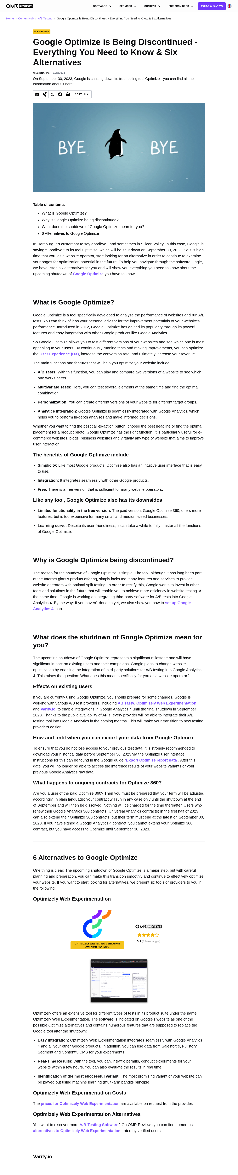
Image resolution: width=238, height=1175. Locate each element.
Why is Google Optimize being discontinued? (80, 220)
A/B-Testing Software (99, 1125)
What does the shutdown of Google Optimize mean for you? (93, 227)
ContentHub (26, 18)
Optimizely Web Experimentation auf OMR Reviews (97, 945)
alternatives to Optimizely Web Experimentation (76, 1131)
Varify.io (48, 709)
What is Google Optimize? (64, 213)
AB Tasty (126, 703)
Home (10, 18)
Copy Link (81, 94)
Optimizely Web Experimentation (166, 703)
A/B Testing (45, 18)
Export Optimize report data (151, 760)
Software (103, 6)
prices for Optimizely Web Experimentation (80, 1103)
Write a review (212, 6)
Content (153, 6)
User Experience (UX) (59, 354)
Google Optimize (88, 274)
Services (128, 6)
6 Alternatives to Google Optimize (70, 233)
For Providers (182, 6)
